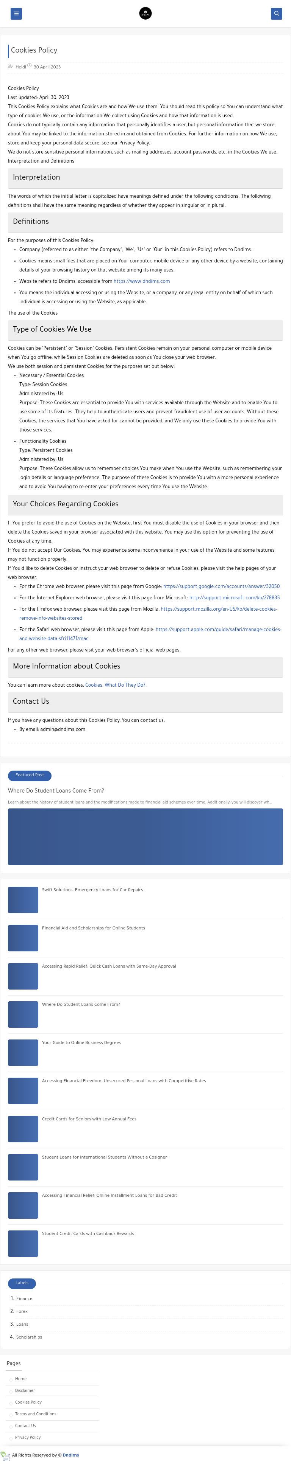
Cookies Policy (28, 1403)
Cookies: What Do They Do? (115, 686)
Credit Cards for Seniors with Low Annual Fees (89, 1119)
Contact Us (25, 1426)
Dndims (71, 1456)
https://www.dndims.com (142, 282)
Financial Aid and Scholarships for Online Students (93, 928)
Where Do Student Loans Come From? (56, 792)
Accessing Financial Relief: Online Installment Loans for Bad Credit (109, 1196)
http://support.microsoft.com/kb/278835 (234, 598)
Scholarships (29, 1338)
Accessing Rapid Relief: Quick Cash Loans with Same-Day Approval (109, 967)
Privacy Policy (28, 1438)
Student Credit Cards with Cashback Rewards (88, 1234)
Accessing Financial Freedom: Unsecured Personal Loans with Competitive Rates (124, 1081)
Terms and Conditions (35, 1414)
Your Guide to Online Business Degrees (81, 1043)
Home (21, 1379)
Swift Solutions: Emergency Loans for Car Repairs (92, 890)
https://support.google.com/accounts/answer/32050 (221, 587)
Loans (22, 1325)
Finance (24, 1299)
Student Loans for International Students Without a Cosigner (104, 1158)
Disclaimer (25, 1391)
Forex (22, 1312)
